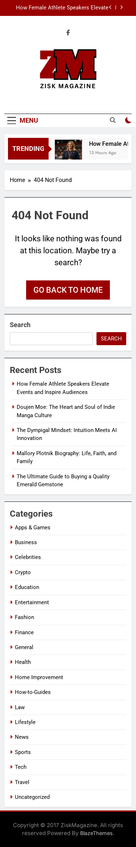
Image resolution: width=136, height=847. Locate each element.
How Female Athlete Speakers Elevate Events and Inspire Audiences (62, 8)
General (24, 647)
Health (23, 662)
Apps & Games (32, 527)
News (22, 737)
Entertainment (32, 602)
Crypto (23, 572)
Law (20, 707)
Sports (23, 752)
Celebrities (28, 557)
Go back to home (68, 290)
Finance (24, 632)
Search (20, 325)
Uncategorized (32, 797)
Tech (20, 767)
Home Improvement (39, 677)
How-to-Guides (33, 692)
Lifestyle (25, 722)
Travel (22, 782)
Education (27, 587)
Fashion (24, 617)
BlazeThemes (96, 833)
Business (26, 542)
